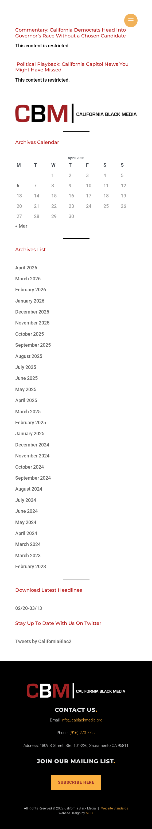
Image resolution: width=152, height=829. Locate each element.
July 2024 (25, 500)
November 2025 (32, 323)
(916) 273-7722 (82, 732)
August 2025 (28, 356)
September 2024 (33, 478)
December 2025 (32, 312)
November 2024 (32, 456)
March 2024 (28, 544)
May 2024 (25, 522)
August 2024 (28, 489)
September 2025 (33, 345)
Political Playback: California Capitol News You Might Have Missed (71, 67)
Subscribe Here (76, 782)
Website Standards (114, 808)
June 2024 (26, 511)
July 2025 (25, 367)
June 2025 (26, 378)
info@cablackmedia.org (81, 720)
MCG (89, 813)
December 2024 (32, 445)
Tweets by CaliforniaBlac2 (43, 641)
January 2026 (29, 301)
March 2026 (28, 278)
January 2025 (29, 433)
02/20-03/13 (28, 608)
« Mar (21, 226)
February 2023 (30, 566)
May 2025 (25, 389)
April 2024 (26, 533)
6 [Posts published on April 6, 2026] (18, 185)
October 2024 (29, 467)
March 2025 (28, 411)
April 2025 (26, 400)
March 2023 (28, 555)
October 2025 (29, 334)
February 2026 (30, 289)
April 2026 (26, 267)
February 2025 (30, 422)
